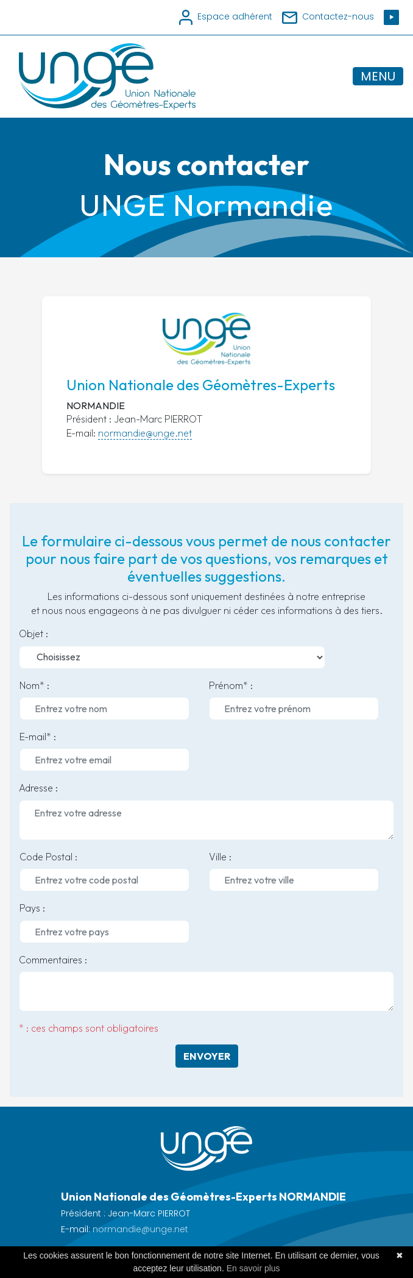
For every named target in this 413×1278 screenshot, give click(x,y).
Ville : (220, 857)
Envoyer (206, 1056)
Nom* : (34, 685)
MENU (378, 76)
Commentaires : (53, 960)
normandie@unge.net (145, 433)
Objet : (33, 633)
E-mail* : (37, 736)
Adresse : (38, 788)
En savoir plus (253, 1268)
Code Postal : (48, 857)
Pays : (32, 908)
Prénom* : (231, 685)
